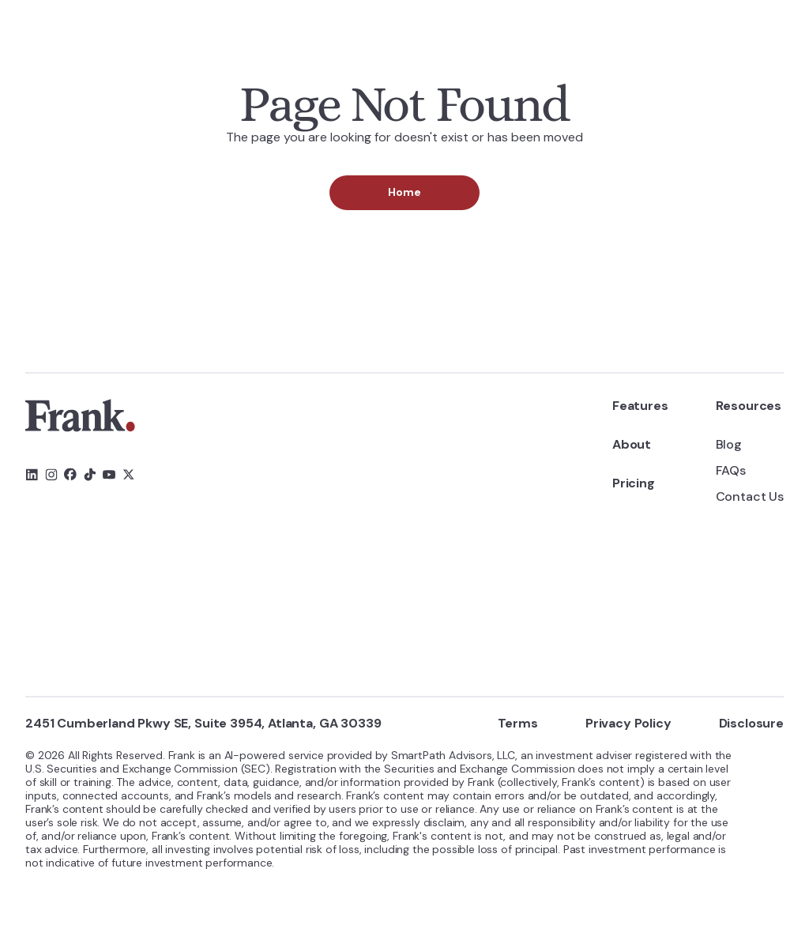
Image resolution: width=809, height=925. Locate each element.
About (631, 444)
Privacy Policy (628, 723)
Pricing (633, 483)
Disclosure (751, 723)
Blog (729, 444)
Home (404, 192)
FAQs (731, 470)
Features (640, 405)
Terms (518, 723)
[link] (80, 415)
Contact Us (750, 496)
